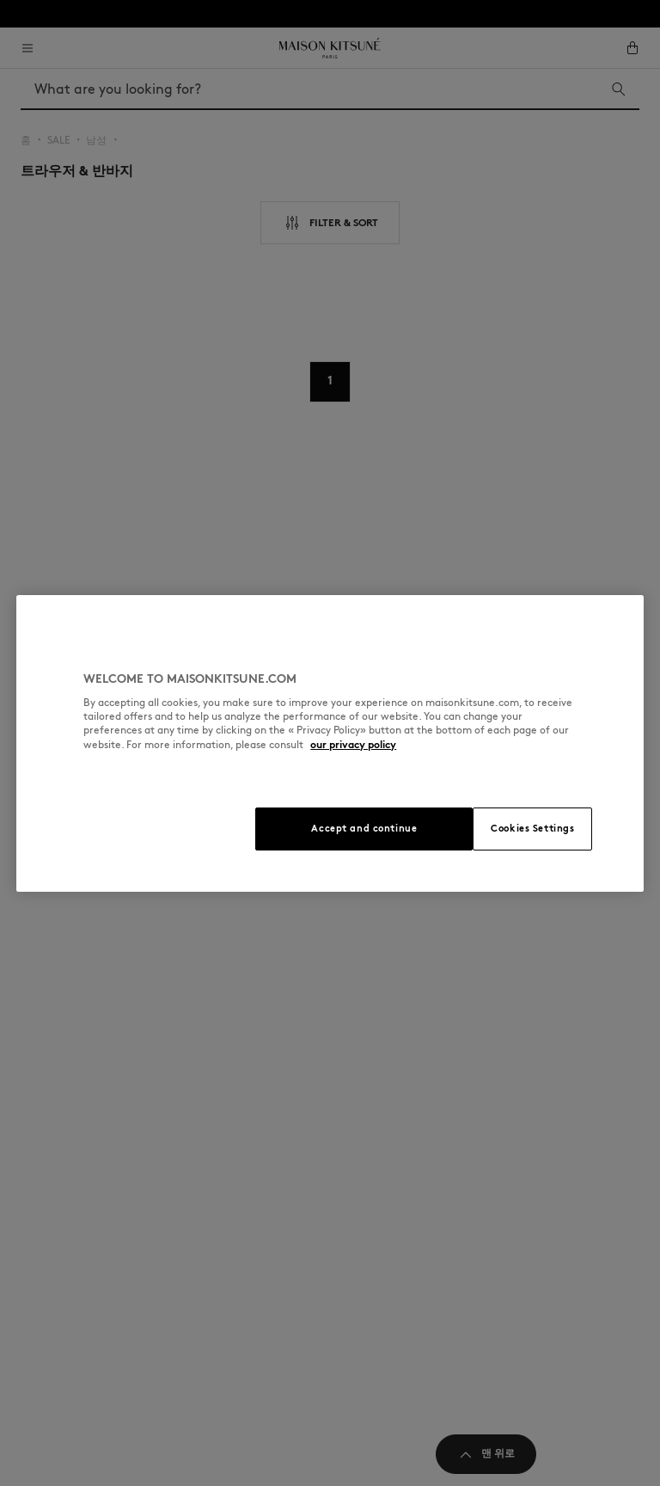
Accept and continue (364, 828)
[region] (330, 743)
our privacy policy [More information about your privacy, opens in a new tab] (353, 744)
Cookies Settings (532, 828)
